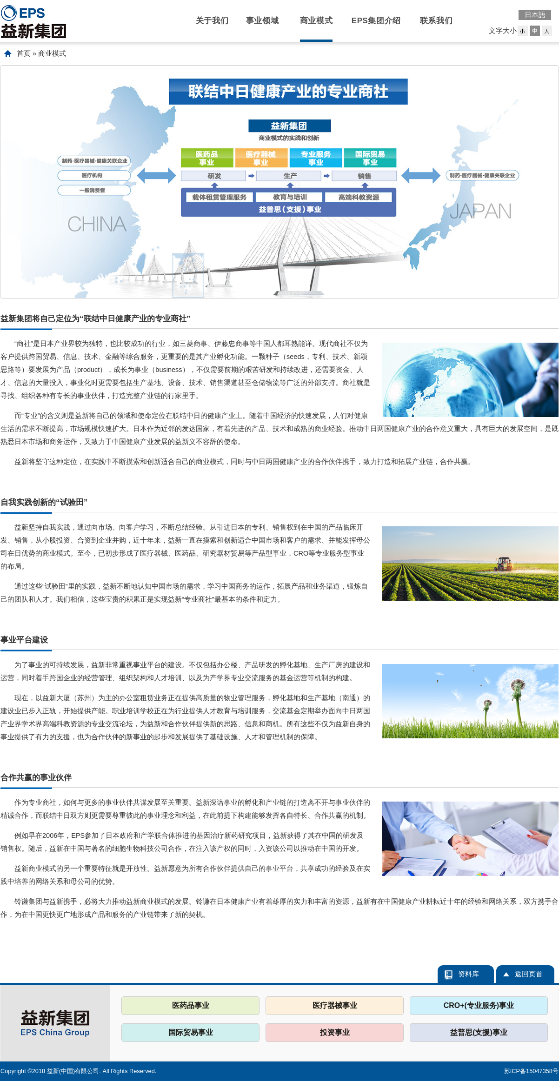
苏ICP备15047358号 (531, 1071)
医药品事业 (190, 1005)
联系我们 (436, 20)
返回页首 (529, 974)
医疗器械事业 (335, 1005)
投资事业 (335, 1032)
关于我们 (212, 20)
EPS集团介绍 (376, 20)
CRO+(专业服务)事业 (479, 1005)
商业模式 (316, 20)
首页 (24, 53)
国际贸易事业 (190, 1032)
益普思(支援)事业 (478, 1032)
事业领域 (262, 20)
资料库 (468, 974)
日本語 (535, 15)
